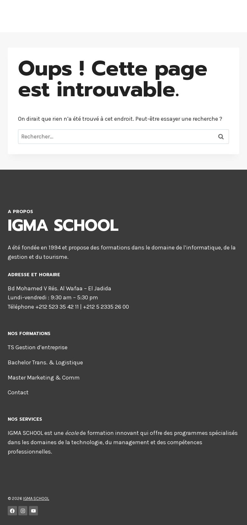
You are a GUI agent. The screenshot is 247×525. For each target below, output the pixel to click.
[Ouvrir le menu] (225, 16)
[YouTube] (33, 510)
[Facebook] (12, 510)
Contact (18, 392)
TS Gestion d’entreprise (38, 347)
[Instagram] (23, 510)
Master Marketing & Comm (44, 377)
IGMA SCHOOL (36, 498)
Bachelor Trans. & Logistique (45, 362)
